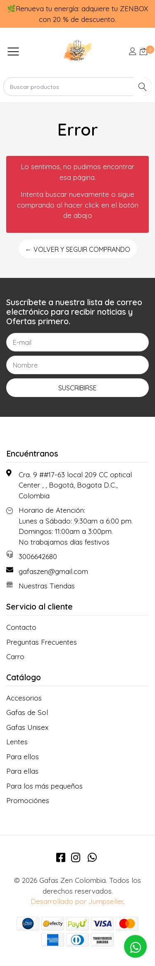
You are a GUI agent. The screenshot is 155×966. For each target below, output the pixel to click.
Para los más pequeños (44, 786)
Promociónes (27, 800)
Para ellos (22, 756)
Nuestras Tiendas (47, 585)
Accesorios (24, 697)
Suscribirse (77, 388)
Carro (15, 656)
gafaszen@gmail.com (53, 571)
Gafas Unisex (27, 727)
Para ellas (22, 771)
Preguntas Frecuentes (41, 642)
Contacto (21, 627)
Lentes (17, 741)
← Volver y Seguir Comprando (77, 249)
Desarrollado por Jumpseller (77, 901)
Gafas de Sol (27, 712)
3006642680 (38, 556)
